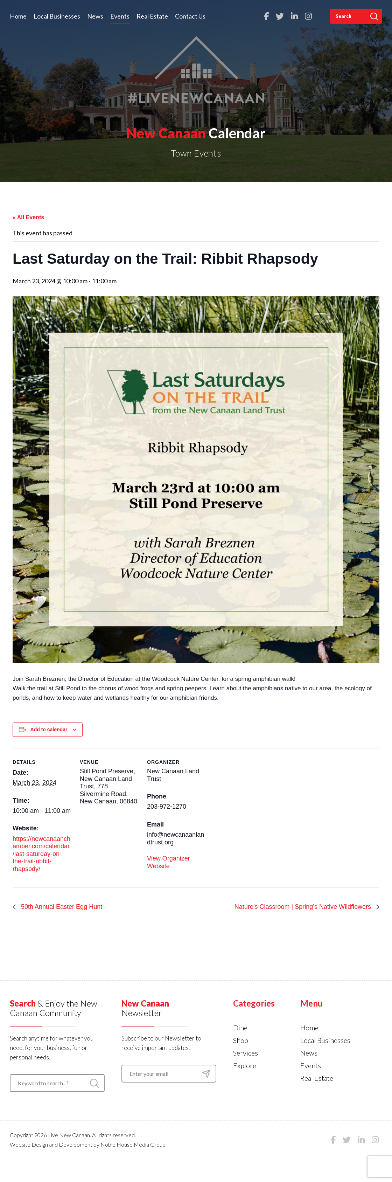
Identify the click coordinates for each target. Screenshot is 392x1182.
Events (120, 16)
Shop (240, 1040)
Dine (240, 1027)
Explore (244, 1065)
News (95, 16)
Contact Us (190, 16)
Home (18, 16)
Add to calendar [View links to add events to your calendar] (49, 729)
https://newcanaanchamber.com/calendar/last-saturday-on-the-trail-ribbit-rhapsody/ (41, 853)
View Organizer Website (168, 862)
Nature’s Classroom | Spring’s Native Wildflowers (303, 906)
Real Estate (152, 16)
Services (245, 1053)
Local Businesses (57, 16)
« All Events (28, 217)
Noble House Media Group (133, 1144)
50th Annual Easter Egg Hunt (60, 906)
